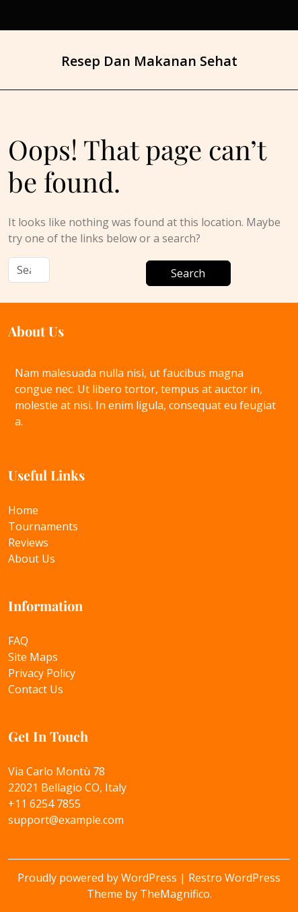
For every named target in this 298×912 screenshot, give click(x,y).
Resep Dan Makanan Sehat (149, 61)
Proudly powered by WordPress (98, 877)
